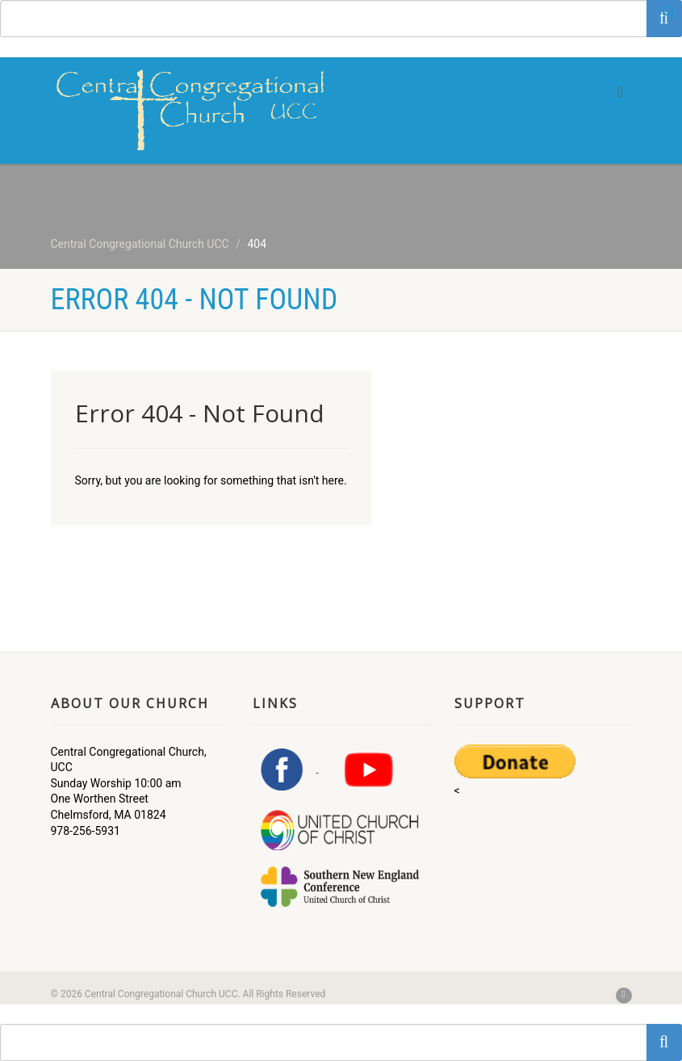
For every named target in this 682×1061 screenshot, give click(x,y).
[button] (670, 16)
